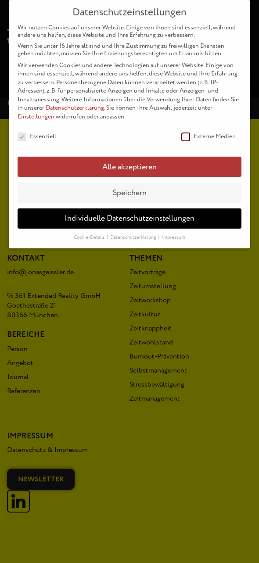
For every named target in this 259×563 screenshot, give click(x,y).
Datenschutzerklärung (75, 102)
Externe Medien (208, 130)
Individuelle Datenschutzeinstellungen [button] (129, 213)
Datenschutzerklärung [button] (133, 231)
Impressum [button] (173, 231)
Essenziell (37, 130)
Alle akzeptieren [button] (129, 161)
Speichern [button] (130, 187)
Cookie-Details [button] (90, 231)
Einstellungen (36, 110)
